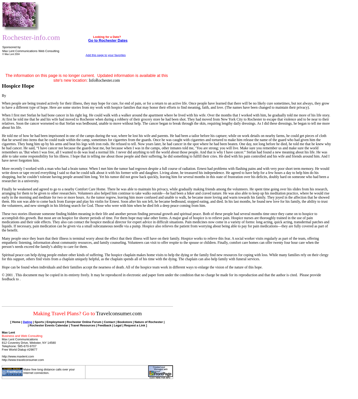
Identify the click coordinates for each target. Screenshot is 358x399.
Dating (27, 322)
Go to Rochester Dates (107, 40)
